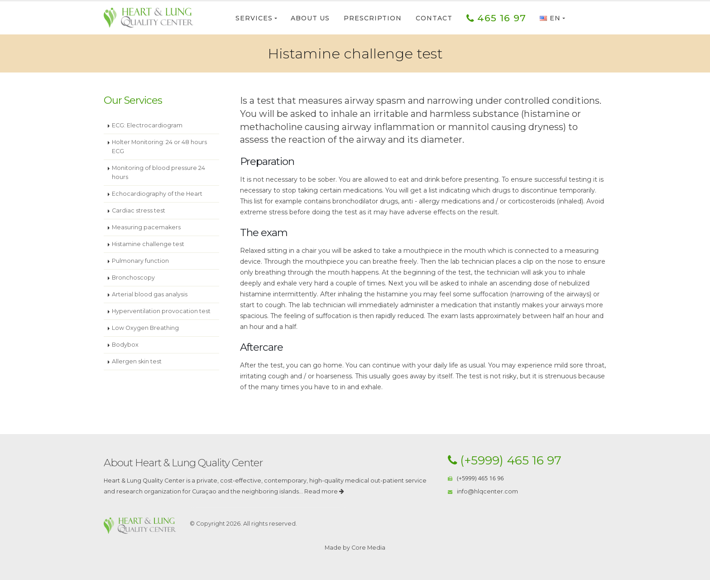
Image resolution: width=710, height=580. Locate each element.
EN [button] (550, 18)
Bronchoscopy (133, 277)
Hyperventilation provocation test (161, 311)
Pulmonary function (140, 260)
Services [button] (254, 18)
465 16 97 (496, 18)
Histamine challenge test (148, 244)
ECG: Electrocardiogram (147, 125)
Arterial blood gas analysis (149, 294)
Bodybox (125, 344)
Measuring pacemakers (146, 227)
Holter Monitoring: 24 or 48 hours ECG (159, 147)
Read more (324, 491)
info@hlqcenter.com (487, 491)
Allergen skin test (137, 361)
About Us (310, 18)
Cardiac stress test (138, 210)
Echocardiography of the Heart (157, 193)
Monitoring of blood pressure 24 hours (158, 172)
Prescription (373, 18)
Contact (434, 18)
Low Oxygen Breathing (145, 327)
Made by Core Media (355, 547)
